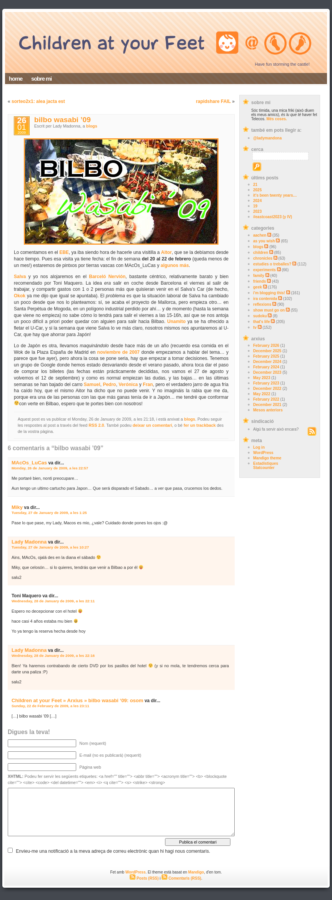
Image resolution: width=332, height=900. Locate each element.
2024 (257, 201)
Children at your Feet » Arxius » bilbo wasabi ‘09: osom (77, 700)
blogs (258, 247)
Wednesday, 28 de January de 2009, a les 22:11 (53, 601)
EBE (64, 252)
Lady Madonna (29, 542)
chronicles (262, 258)
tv (255, 327)
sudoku (260, 316)
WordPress (263, 453)
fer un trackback (199, 425)
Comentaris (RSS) (181, 878)
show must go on (269, 310)
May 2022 (261, 394)
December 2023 (267, 372)
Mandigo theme (267, 458)
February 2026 (266, 345)
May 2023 (261, 378)
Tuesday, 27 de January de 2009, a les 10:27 (50, 547)
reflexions (262, 304)
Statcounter (264, 468)
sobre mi (41, 78)
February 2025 (266, 356)
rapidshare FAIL (213, 101)
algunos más (175, 265)
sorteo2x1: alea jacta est (38, 101)
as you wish (264, 241)
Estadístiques (265, 463)
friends (259, 281)
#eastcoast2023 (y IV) (272, 217)
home (15, 78)
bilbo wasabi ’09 (62, 120)
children (260, 252)
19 (255, 206)
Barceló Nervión (107, 276)
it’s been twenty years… (275, 195)
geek (257, 287)
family (258, 275)
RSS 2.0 (96, 425)
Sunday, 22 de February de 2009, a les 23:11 (50, 706)
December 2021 (267, 405)
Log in (259, 447)
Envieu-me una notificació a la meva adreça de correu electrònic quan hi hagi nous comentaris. (113, 851)
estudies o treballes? (272, 264)
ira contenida (265, 299)
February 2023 (266, 383)
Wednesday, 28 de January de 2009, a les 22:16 (53, 655)
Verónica (128, 384)
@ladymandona (267, 138)
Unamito (176, 321)
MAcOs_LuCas (29, 463)
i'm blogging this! (269, 293)
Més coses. (276, 119)
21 (255, 184)
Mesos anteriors (268, 410)
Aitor (166, 252)
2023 (257, 211)
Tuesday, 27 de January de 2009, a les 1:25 (49, 512)
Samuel (92, 384)
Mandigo (196, 872)
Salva (20, 276)
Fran (148, 384)
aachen (259, 235)
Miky (17, 507)
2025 (257, 190)
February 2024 (266, 367)
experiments (264, 270)
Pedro (109, 384)
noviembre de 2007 (118, 352)
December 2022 (267, 388)
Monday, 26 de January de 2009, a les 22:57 (50, 468)
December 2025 (267, 351)
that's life (261, 322)
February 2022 (266, 399)
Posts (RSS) (144, 878)
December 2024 (267, 362)
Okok (19, 295)
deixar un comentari (152, 425)
